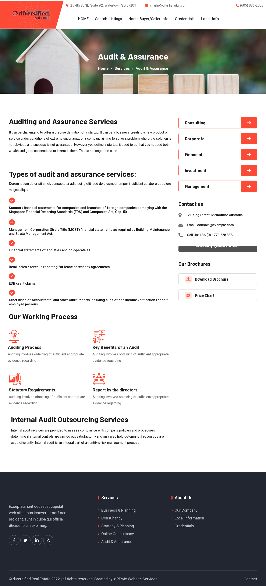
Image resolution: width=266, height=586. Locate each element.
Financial (193, 153)
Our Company (186, 509)
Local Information (189, 517)
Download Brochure (211, 278)
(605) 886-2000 (251, 5)
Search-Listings (108, 19)
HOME (83, 19)
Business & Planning (118, 509)
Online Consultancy (117, 532)
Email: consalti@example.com (210, 224)
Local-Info (210, 19)
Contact (250, 578)
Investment (195, 169)
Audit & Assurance (116, 540)
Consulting (195, 121)
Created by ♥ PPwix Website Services (125, 578)
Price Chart (204, 294)
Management (197, 185)
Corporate (195, 137)
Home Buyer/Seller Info (148, 19)
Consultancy (112, 517)
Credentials (184, 19)
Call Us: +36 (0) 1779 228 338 (210, 234)
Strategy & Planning (117, 524)
